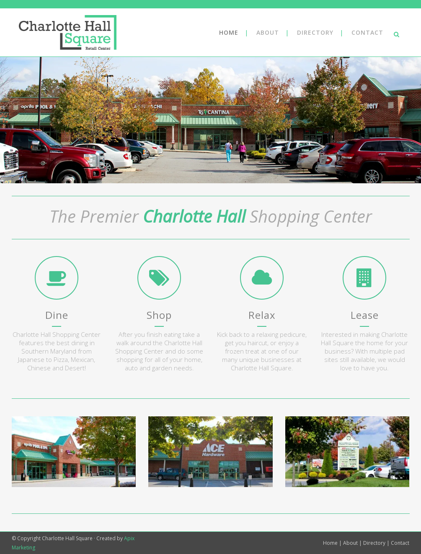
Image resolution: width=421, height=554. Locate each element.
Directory (374, 542)
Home (330, 542)
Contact (400, 542)
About (350, 542)
